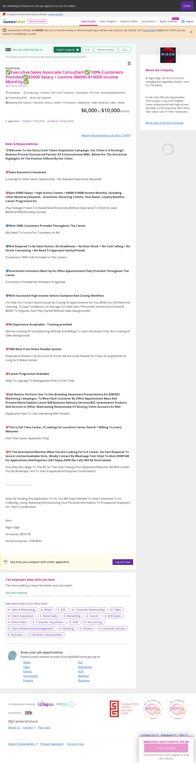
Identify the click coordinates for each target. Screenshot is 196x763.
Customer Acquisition (49, 622)
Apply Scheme (169, 21)
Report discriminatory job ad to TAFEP (105, 135)
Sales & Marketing (23, 609)
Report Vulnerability (23, 744)
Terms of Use (75, 744)
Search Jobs (88, 21)
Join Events (148, 21)
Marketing (73, 616)
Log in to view (122, 562)
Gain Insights (108, 21)
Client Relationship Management (32, 628)
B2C (63, 609)
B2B (75, 622)
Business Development (47, 635)
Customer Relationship (90, 609)
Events (94, 616)
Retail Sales (50, 616)
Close (187, 6)
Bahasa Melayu (105, 49)
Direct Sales (18, 622)
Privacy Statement (52, 744)
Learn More (155, 175)
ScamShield (149, 30)
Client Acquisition (22, 616)
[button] (190, 32)
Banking (68, 628)
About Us (14, 727)
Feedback (168, 735)
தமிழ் (124, 49)
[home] (13, 21)
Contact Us (149, 735)
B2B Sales (114, 616)
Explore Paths (129, 21)
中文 (87, 49)
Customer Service (113, 628)
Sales (117, 609)
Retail (48, 609)
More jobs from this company (164, 122)
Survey (29, 727)
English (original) (66, 49)
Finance (88, 628)
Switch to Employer (37, 21)
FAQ (183, 735)
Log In (189, 21)
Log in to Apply (166, 673)
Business (17, 635)
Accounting (94, 622)
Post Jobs (44, 727)
